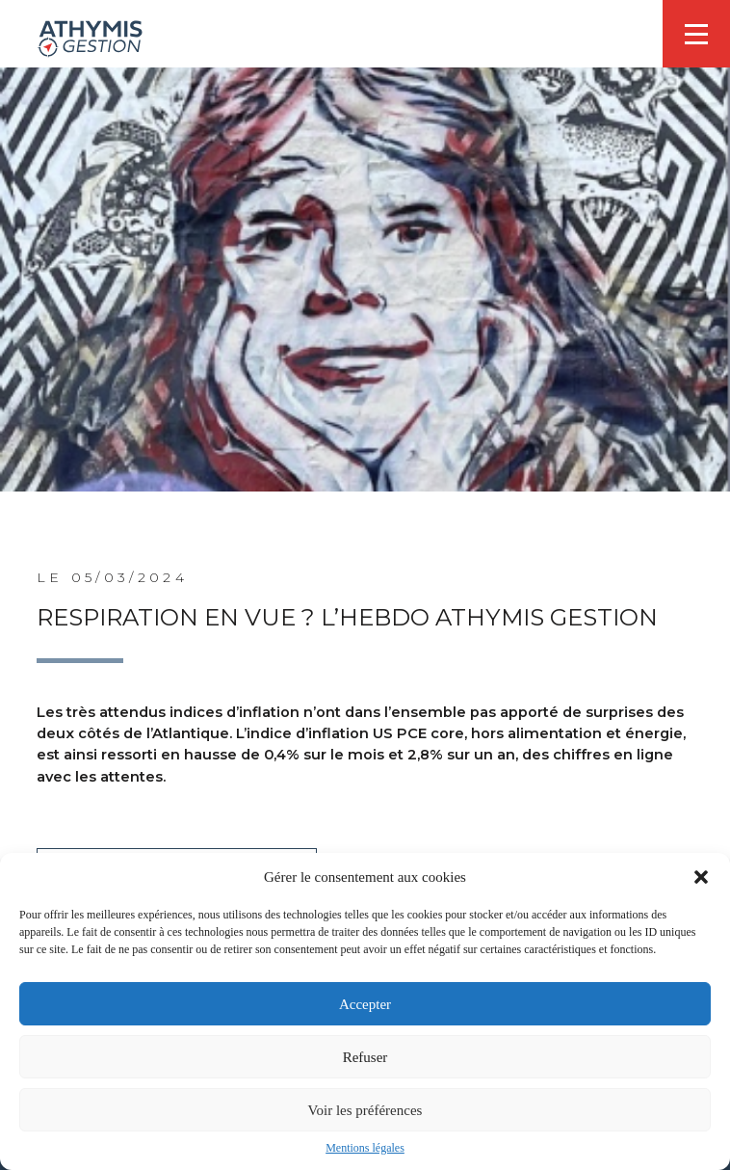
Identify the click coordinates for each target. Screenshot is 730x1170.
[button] (701, 877)
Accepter (365, 1004)
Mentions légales (365, 1148)
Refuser (365, 1057)
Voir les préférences (365, 1110)
